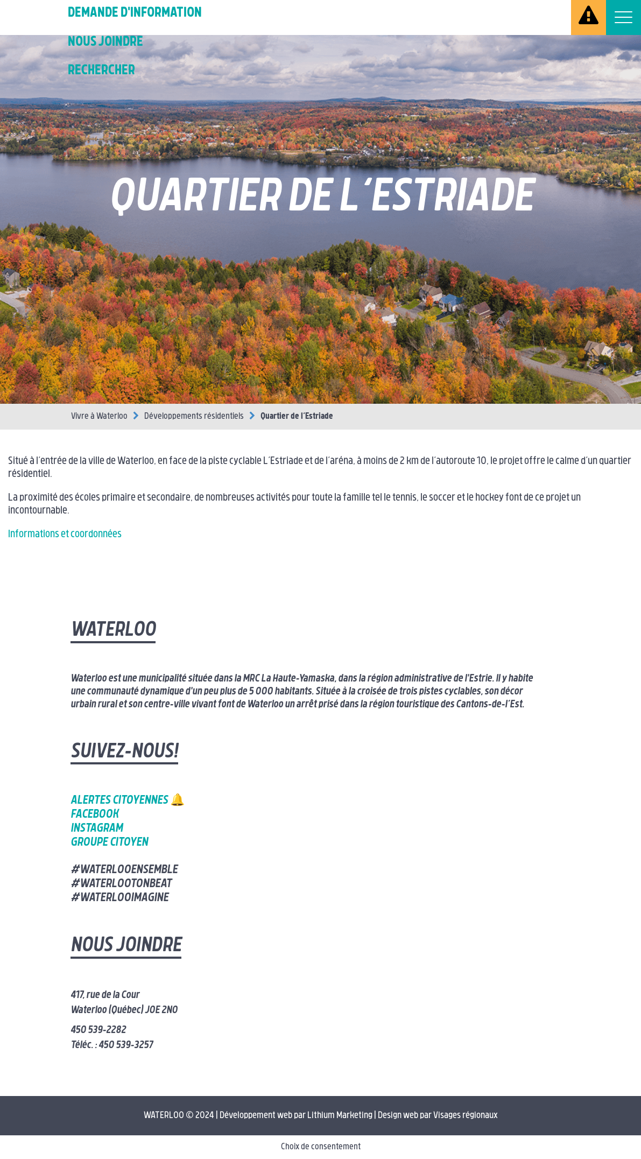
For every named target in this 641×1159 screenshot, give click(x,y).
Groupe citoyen (109, 843)
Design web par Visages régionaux (438, 1115)
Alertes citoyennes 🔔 (128, 801)
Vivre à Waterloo (99, 416)
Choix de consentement (321, 1147)
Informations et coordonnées (65, 535)
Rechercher (101, 71)
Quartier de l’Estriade (296, 416)
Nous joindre (105, 42)
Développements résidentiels (194, 416)
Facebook (94, 815)
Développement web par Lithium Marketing (296, 1115)
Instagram (97, 829)
